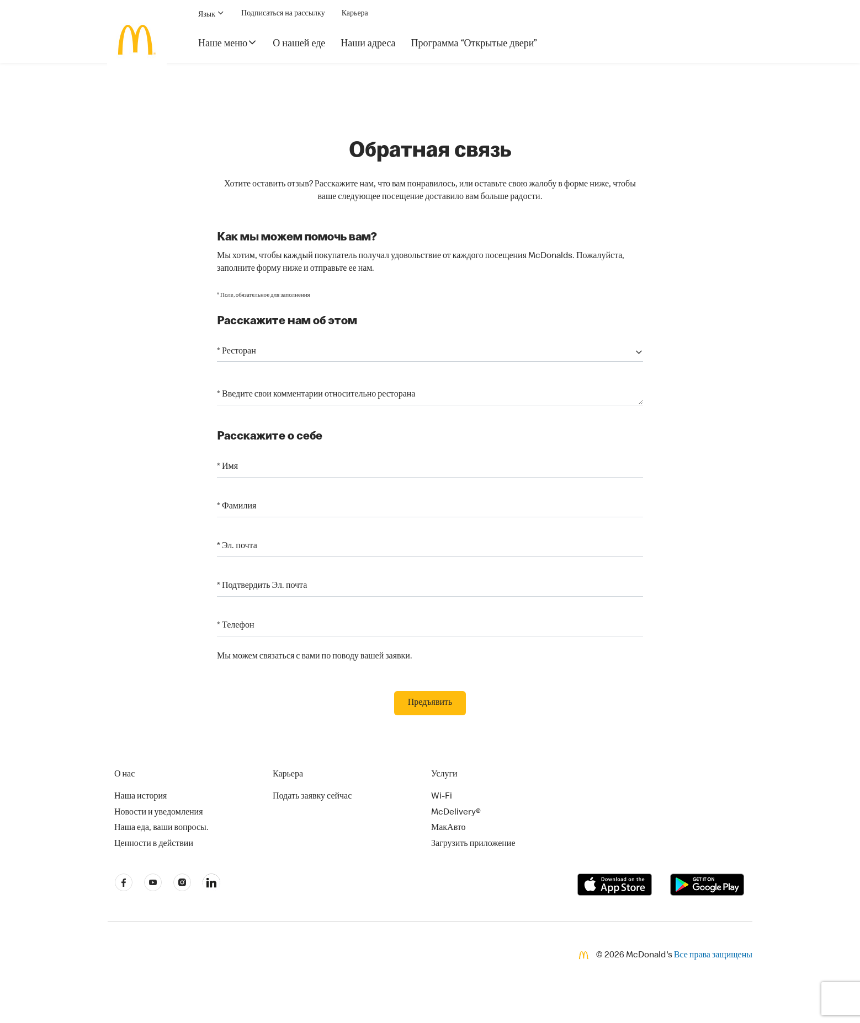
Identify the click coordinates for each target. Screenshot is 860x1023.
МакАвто (448, 828)
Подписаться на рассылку (283, 14)
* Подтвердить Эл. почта (262, 586)
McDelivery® (456, 812)
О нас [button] (124, 774)
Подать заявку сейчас (312, 796)
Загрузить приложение (473, 844)
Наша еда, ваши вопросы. (161, 828)
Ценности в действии (153, 844)
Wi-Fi (441, 796)
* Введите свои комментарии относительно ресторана (316, 395)
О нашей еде (299, 44)
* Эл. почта (237, 546)
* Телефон (235, 626)
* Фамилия (236, 506)
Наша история (140, 796)
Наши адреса (368, 44)
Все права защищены (713, 955)
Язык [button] (211, 13)
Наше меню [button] (227, 43)
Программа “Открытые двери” (474, 44)
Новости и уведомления (158, 812)
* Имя (227, 467)
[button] (430, 352)
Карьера (355, 14)
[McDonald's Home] (137, 39)
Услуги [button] (444, 774)
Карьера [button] (288, 774)
